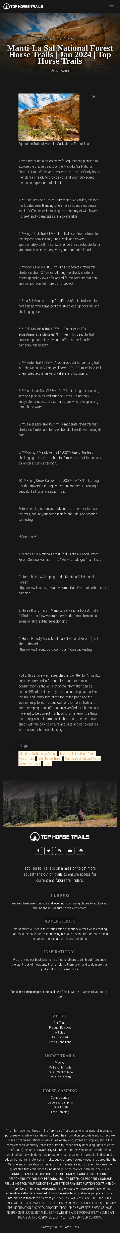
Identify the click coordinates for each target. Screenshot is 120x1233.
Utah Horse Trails (49, 758)
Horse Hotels (60, 1107)
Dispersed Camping (60, 1102)
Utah (48, 763)
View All (60, 1062)
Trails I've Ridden (60, 1077)
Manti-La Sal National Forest (38, 754)
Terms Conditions (60, 1042)
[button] (38, 851)
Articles (60, 1032)
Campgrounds (60, 1097)
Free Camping (60, 1112)
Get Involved (60, 1037)
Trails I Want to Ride (60, 1072)
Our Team (60, 1023)
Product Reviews (60, 1028)
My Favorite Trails (60, 1067)
